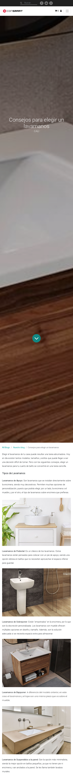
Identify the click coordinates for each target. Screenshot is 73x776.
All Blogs (6, 447)
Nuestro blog (19, 447)
